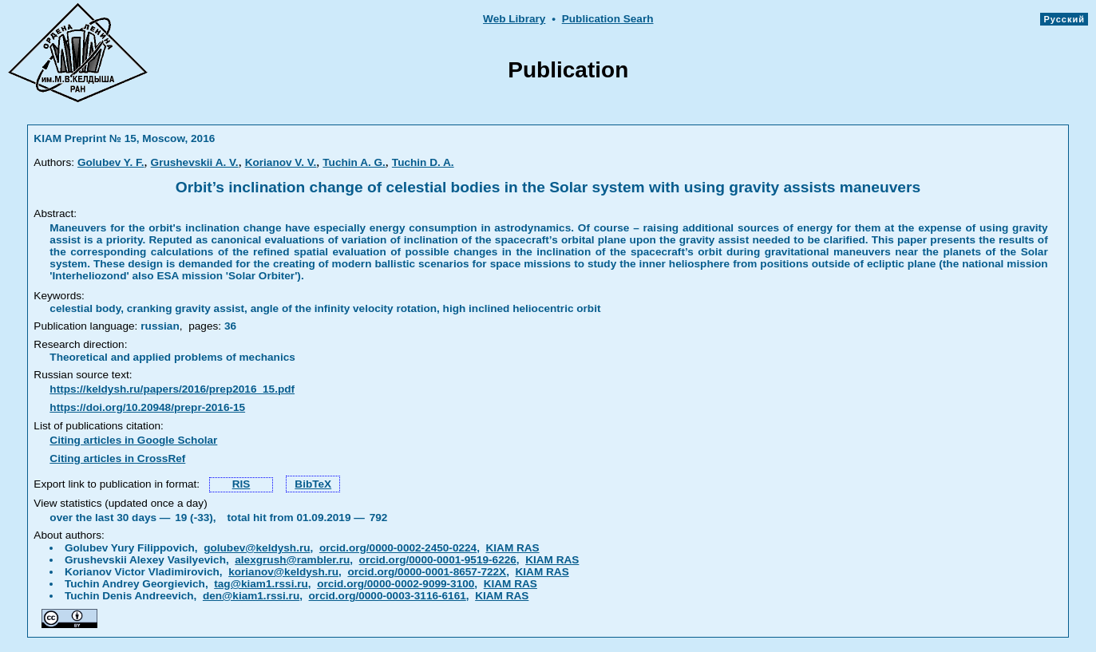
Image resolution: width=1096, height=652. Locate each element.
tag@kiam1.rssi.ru (261, 584)
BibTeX (313, 484)
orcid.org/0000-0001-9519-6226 (437, 560)
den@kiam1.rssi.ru (251, 596)
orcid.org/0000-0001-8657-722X (426, 572)
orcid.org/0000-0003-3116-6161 (387, 596)
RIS (241, 484)
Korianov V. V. (281, 162)
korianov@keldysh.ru (283, 572)
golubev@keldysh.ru (257, 548)
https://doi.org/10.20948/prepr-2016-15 (147, 407)
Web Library (514, 19)
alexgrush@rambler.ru (292, 560)
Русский (1064, 19)
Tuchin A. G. (354, 162)
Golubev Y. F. (110, 162)
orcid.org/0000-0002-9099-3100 (395, 584)
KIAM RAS (512, 548)
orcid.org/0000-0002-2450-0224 (398, 548)
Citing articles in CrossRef (117, 458)
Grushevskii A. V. (195, 162)
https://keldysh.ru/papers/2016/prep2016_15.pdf (172, 389)
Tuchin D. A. (423, 162)
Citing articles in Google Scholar (133, 440)
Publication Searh (608, 19)
